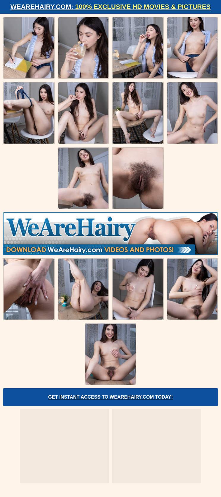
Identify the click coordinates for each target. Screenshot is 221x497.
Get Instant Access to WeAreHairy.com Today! (110, 397)
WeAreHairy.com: (110, 6)
